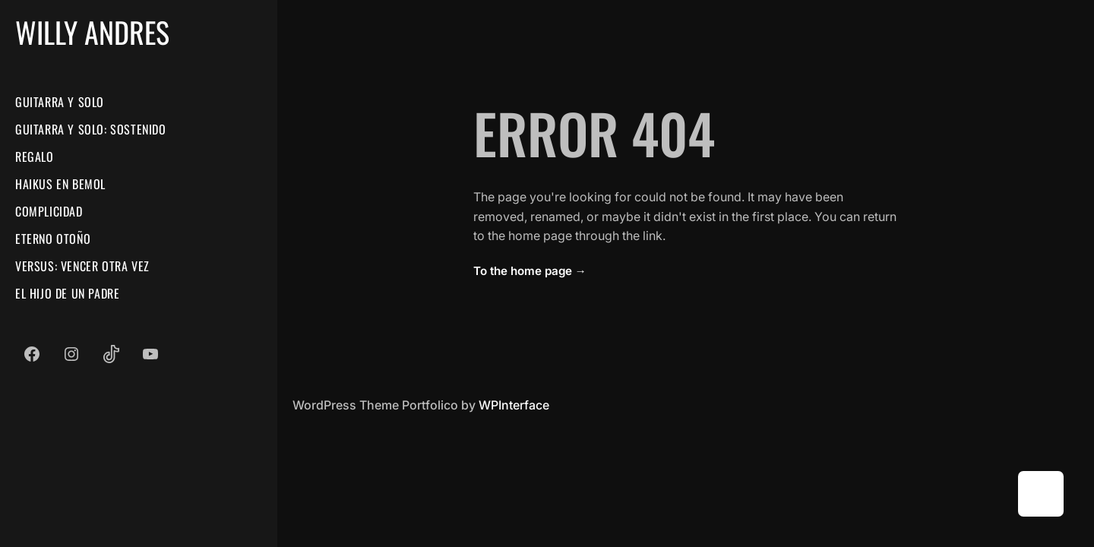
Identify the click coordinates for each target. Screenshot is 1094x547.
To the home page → (530, 271)
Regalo (34, 156)
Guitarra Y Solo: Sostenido (90, 129)
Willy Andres (92, 32)
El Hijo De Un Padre (67, 293)
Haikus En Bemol (60, 184)
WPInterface (514, 405)
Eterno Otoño (52, 238)
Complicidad (49, 211)
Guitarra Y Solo (59, 102)
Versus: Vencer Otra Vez (82, 266)
